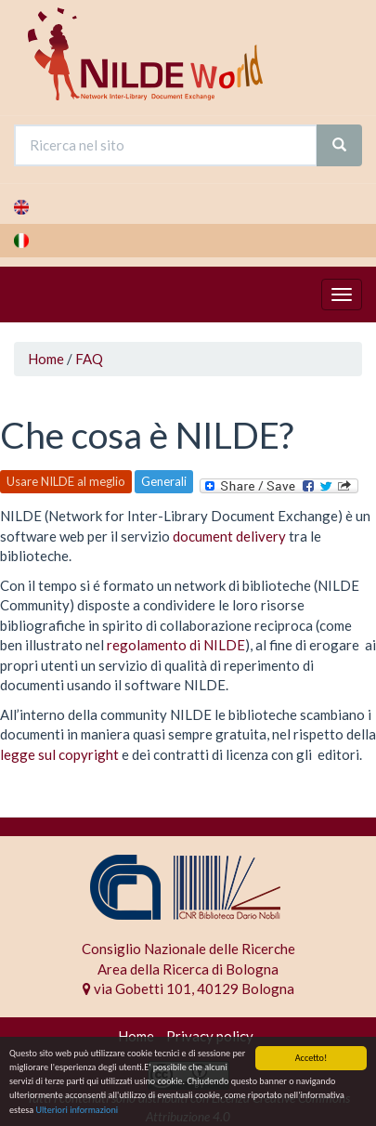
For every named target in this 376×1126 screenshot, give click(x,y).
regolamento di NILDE (176, 644)
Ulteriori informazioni (76, 1110)
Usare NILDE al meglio (65, 481)
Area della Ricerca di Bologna (188, 969)
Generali (164, 481)
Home (46, 358)
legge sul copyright (59, 754)
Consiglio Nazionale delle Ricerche (188, 948)
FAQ (89, 358)
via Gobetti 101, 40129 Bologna (188, 988)
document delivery (229, 536)
